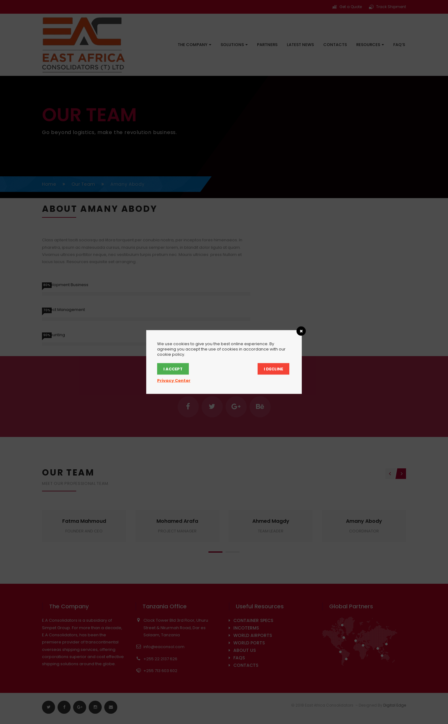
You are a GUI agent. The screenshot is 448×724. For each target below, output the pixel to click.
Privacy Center (173, 380)
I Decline (273, 369)
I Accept (173, 369)
